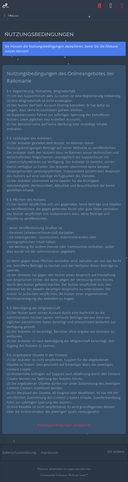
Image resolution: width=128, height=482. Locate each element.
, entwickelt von (64, 469)
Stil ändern (116, 451)
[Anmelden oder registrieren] (110, 5)
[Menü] (122, 5)
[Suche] (99, 5)
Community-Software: (64, 475)
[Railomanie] (5, 5)
